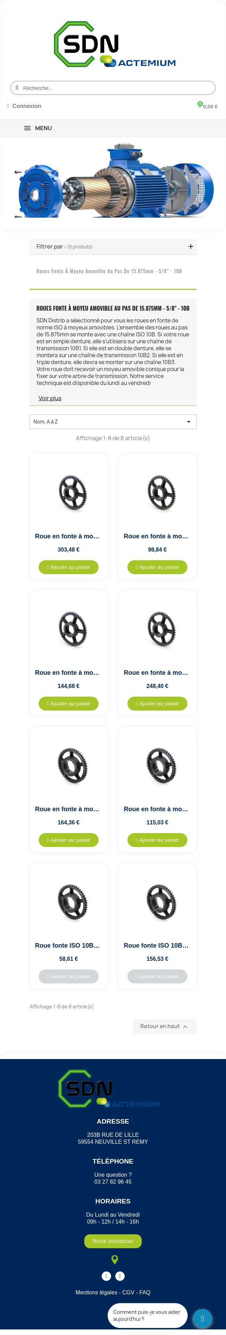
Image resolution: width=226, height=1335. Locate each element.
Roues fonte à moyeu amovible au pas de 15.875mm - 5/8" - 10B (109, 271)
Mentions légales (96, 1292)
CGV (128, 1292)
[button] (69, 567)
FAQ (144, 1292)
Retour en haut (164, 1026)
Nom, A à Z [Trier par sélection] (113, 422)
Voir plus (50, 398)
